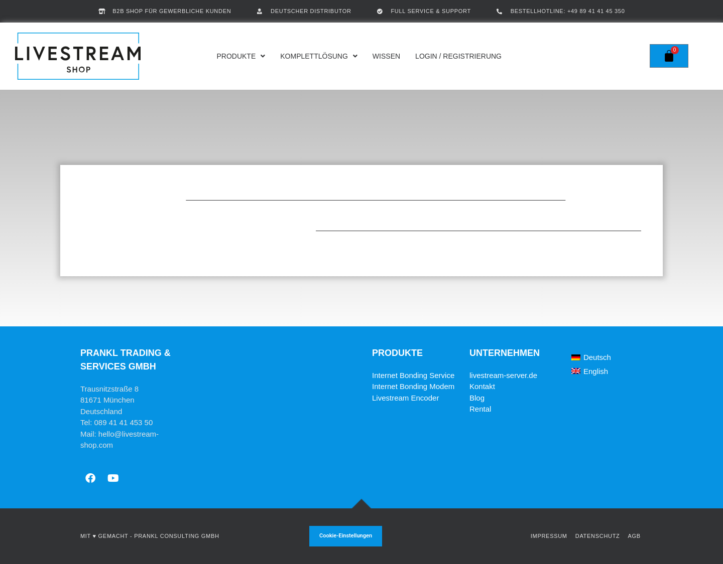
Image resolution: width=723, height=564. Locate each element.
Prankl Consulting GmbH (176, 536)
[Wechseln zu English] (589, 371)
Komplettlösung (318, 56)
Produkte (240, 56)
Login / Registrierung (458, 56)
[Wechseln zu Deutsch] (591, 357)
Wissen (386, 56)
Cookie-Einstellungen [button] (345, 535)
